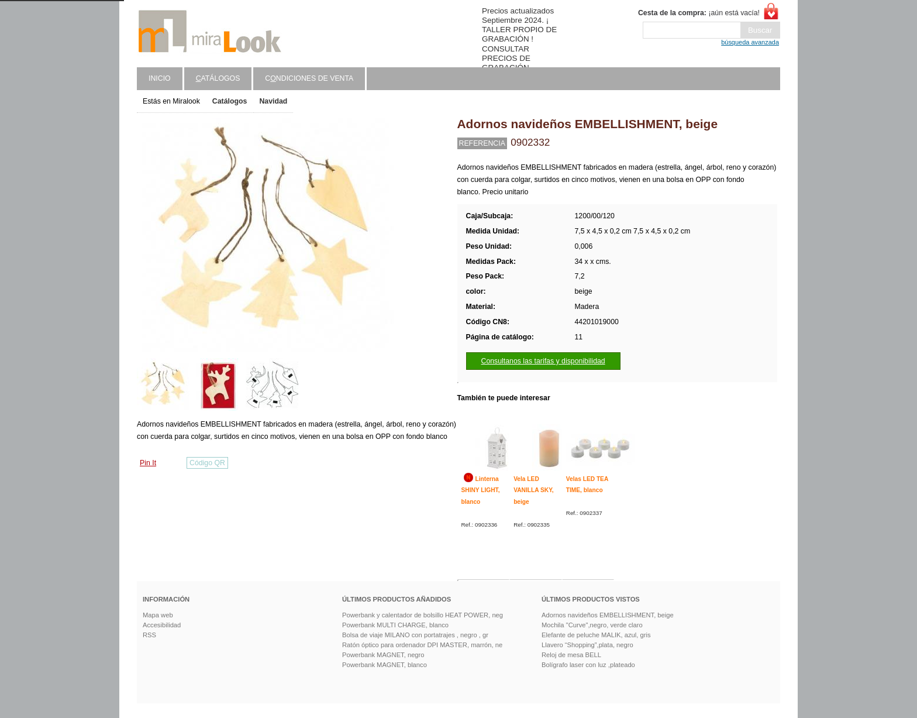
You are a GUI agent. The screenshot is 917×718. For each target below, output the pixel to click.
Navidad (273, 101)
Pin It (148, 463)
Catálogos (229, 101)
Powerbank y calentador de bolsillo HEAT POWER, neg (422, 615)
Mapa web (158, 615)
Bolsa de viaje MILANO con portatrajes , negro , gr (415, 634)
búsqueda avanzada (750, 42)
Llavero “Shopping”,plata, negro (587, 644)
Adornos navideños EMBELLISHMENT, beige (608, 615)
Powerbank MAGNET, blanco (384, 664)
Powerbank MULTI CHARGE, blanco (395, 624)
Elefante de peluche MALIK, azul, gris (596, 634)
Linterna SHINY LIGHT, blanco (480, 490)
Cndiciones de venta (309, 78)
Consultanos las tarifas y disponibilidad (543, 361)
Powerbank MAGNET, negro (383, 654)
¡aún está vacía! (699, 13)
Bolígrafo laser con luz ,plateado (588, 664)
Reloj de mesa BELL (571, 654)
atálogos (218, 78)
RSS (149, 634)
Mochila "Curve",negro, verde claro (592, 624)
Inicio (160, 78)
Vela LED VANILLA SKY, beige (533, 490)
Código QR (207, 463)
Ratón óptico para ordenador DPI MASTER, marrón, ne (422, 644)
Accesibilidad (162, 624)
